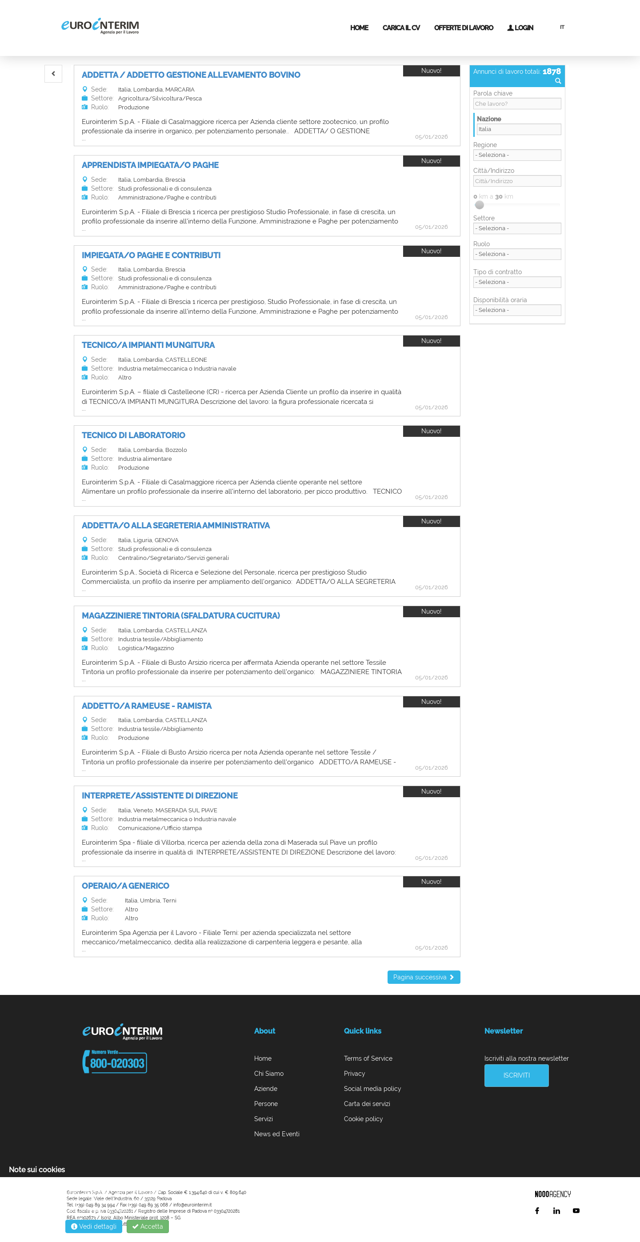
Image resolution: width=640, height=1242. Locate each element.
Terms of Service (368, 1058)
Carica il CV (401, 28)
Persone (266, 1103)
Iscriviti (517, 1075)
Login (520, 28)
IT (562, 27)
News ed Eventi (277, 1134)
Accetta (147, 1226)
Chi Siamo (269, 1073)
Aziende (265, 1088)
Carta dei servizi (367, 1103)
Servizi (263, 1118)
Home (359, 28)
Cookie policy (363, 1118)
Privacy (354, 1073)
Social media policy (372, 1088)
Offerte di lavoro (463, 28)
